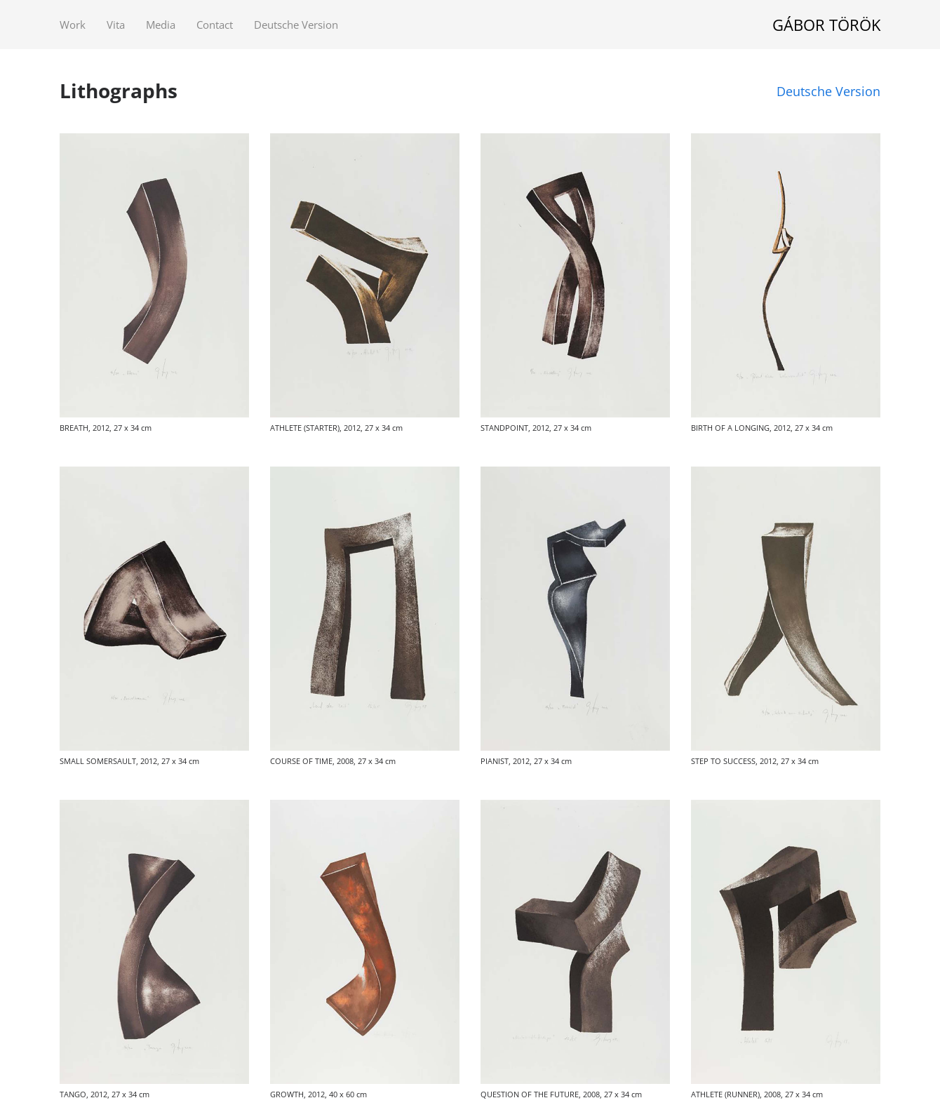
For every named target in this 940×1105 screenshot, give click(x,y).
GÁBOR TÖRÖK (826, 24)
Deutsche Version (828, 91)
